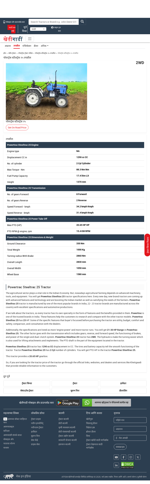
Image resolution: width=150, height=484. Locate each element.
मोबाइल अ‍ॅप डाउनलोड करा (14, 22)
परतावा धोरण (9, 443)
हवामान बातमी (65, 444)
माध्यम (6, 447)
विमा (88, 435)
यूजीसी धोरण (142, 476)
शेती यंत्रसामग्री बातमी (67, 431)
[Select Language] (38, 29)
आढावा (8, 45)
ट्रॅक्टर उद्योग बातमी (66, 435)
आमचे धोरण (131, 476)
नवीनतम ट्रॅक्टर (37, 427)
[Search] (54, 22)
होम (4, 53)
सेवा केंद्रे (34, 440)
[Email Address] (130, 438)
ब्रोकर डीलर (91, 431)
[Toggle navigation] (30, 39)
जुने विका (23, 29)
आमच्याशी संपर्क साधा (12, 435)
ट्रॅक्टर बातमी (64, 418)
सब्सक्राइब (120, 446)
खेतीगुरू (89, 418)
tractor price (41, 362)
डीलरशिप (123, 390)
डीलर (36, 45)
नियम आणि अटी (120, 476)
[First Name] (130, 420)
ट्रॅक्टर (75, 383)
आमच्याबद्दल (8, 426)
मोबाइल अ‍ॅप (8, 439)
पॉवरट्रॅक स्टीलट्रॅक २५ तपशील (45, 53)
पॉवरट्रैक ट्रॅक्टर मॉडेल (25, 53)
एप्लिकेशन (26, 45)
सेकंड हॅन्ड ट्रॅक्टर (26, 390)
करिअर (6, 430)
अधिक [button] (43, 45)
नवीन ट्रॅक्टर (12, 53)
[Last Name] (130, 429)
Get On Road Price (17, 127)
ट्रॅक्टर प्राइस (36, 418)
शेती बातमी (63, 423)
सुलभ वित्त (75, 390)
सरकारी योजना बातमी (68, 440)
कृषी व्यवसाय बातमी (67, 427)
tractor (68, 296)
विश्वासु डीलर (91, 423)
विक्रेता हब (90, 427)
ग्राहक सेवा (35, 444)
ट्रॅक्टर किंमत (27, 383)
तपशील (16, 45)
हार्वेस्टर (123, 383)
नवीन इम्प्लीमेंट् (37, 423)
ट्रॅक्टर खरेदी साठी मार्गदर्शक (97, 440)
